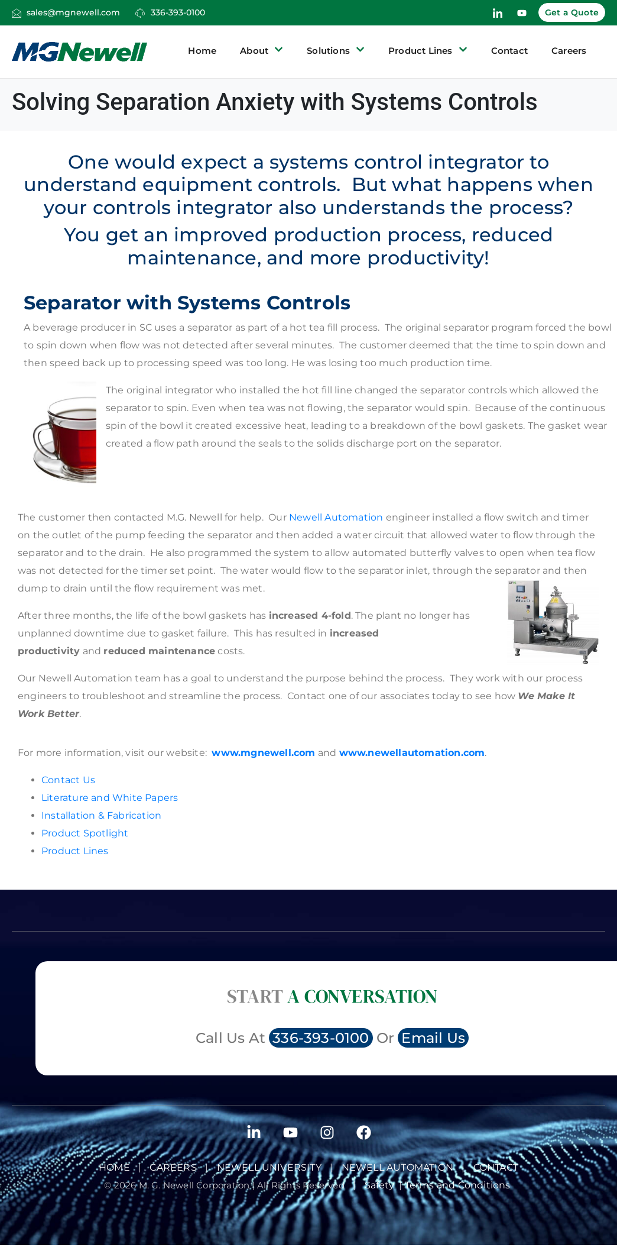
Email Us (433, 1037)
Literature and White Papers (109, 797)
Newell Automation (335, 517)
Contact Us (68, 780)
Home (202, 50)
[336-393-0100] (140, 13)
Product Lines (427, 51)
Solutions (336, 51)
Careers (568, 50)
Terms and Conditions (459, 1185)
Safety (382, 1185)
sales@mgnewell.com (73, 12)
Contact (509, 50)
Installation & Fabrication (101, 815)
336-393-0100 (178, 12)
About (261, 51)
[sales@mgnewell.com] (16, 13)
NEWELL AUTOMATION (397, 1167)
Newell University (269, 1167)
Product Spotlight (84, 833)
